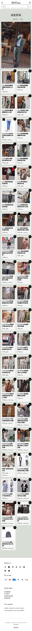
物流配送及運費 (8, 596)
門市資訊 (6, 594)
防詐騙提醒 (7, 592)
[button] (2, 3)
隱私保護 (16, 627)
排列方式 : (16, 19)
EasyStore (16, 624)
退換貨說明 (7, 598)
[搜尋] (28, 6)
